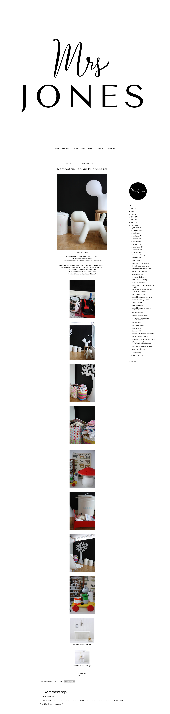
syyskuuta (136, 236)
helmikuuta (136, 353)
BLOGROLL (111, 148)
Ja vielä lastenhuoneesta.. (140, 266)
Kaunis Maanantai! (138, 305)
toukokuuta (136, 247)
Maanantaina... (137, 328)
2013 (133, 220)
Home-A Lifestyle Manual (140, 263)
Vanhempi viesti (118, 701)
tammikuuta (137, 355)
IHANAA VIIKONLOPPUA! (140, 336)
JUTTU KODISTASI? (79, 148)
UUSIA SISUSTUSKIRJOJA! (140, 280)
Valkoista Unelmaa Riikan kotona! (143, 334)
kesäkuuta (136, 244)
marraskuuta (137, 230)
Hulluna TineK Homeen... (140, 272)
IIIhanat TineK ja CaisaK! (140, 315)
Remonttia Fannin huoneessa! (142, 269)
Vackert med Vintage (139, 255)
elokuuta (136, 239)
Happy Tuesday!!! (138, 325)
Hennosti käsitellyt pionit (140, 300)
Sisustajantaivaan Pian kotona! (142, 346)
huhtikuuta (136, 250)
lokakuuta (136, 233)
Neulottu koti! (136, 323)
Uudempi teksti (46, 701)
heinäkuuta (136, 241)
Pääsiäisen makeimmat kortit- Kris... (144, 339)
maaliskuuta (137, 253)
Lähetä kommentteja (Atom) (53, 704)
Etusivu (82, 701)
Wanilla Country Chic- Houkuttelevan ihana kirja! (141, 343)
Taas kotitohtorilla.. (138, 260)
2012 (133, 222)
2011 (133, 225)
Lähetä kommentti (49, 697)
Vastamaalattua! (137, 274)
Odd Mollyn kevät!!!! (138, 349)
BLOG (57, 148)
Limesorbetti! (136, 331)
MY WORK (101, 148)
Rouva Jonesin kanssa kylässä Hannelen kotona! (142, 290)
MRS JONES (65, 148)
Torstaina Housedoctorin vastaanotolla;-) (140, 319)
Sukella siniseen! (137, 313)
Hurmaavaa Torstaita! (139, 294)
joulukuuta (136, 228)
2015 (133, 214)
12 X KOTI (91, 148)
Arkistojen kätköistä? (139, 277)
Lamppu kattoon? (138, 258)
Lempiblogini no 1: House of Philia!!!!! (141, 309)
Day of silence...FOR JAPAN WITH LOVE (143, 286)
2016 (133, 211)
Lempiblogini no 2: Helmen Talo (142, 297)
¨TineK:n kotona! (137, 303)
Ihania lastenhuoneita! (139, 283)
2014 (133, 217)
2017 (133, 209)
